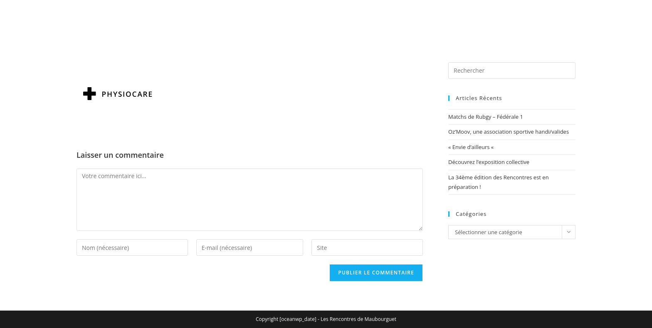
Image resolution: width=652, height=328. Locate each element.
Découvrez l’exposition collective (488, 162)
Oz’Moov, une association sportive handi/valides (508, 131)
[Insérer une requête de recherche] (511, 70)
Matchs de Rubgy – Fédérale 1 (485, 116)
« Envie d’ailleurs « (471, 147)
